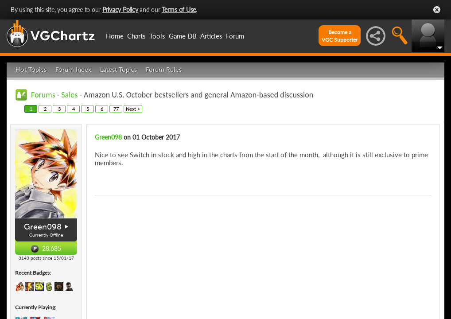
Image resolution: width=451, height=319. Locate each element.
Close (436, 9)
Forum (235, 36)
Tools (157, 36)
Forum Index (73, 70)
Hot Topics (31, 70)
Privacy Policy (120, 9)
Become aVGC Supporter (340, 36)
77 (116, 109)
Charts (136, 36)
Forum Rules (164, 70)
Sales (69, 95)
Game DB (183, 36)
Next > (133, 109)
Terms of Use (179, 9)
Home (115, 36)
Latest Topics (118, 70)
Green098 (43, 227)
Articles (211, 36)
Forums (43, 95)
